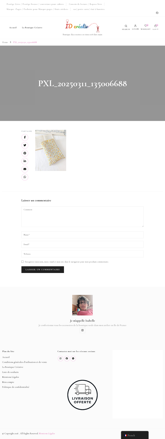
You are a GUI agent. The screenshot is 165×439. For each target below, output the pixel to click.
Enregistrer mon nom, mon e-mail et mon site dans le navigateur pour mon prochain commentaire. (67, 262)
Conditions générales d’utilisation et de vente (24, 362)
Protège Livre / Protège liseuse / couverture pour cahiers (35, 4)
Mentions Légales (10, 377)
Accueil (13, 27)
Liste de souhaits (10, 372)
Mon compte (8, 382)
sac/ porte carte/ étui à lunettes (89, 9)
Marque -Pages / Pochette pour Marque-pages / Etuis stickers (37, 9)
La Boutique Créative (32, 27)
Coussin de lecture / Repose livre (85, 4)
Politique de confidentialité (15, 387)
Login (135, 27)
